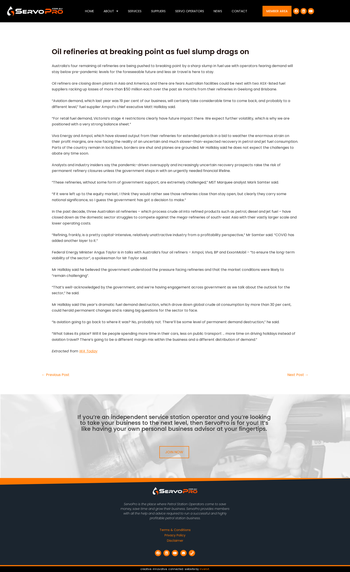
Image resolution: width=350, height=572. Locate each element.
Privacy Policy (175, 535)
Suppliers (158, 11)
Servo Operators (189, 11)
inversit (204, 569)
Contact (239, 11)
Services (135, 11)
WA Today (88, 351)
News (218, 11)
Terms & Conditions (175, 530)
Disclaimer (175, 540)
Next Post (297, 375)
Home (89, 11)
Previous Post (55, 375)
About (111, 11)
